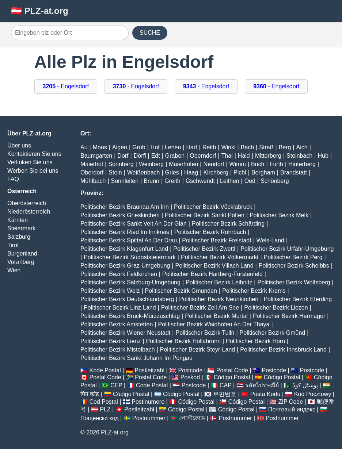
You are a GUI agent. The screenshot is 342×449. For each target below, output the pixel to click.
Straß (266, 147)
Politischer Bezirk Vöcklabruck (213, 207)
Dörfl (140, 156)
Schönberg (275, 181)
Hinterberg (302, 164)
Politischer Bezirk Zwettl (204, 249)
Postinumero (148, 402)
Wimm (237, 164)
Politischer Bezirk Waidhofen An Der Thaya (213, 324)
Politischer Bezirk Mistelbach (117, 349)
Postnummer (149, 418)
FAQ (13, 179)
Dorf (122, 156)
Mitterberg (268, 156)
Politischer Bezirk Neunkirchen (218, 299)
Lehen (173, 147)
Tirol (13, 245)
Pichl (239, 172)
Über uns (19, 145)
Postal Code (232, 370)
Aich (302, 147)
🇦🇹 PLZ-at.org (39, 11)
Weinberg (151, 164)
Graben (175, 156)
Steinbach (299, 156)
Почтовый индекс (291, 409)
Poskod (190, 377)
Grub (138, 147)
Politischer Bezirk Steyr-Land (197, 349)
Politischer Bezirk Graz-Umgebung (125, 265)
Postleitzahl (149, 370)
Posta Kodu (265, 394)
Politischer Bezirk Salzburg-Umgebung (130, 282)
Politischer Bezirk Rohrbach (210, 232)
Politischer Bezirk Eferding (297, 299)
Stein (115, 172)
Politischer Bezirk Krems (253, 291)
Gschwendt (200, 181)
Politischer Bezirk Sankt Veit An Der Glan (133, 223)
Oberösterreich (26, 203)
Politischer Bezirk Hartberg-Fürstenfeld (212, 274)
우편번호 (224, 394)
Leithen (229, 181)
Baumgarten (96, 156)
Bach (247, 147)
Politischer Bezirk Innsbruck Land (283, 349)
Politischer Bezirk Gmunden (181, 291)
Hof (155, 147)
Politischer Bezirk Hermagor (289, 316)
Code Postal (152, 385)
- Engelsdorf (66, 86)
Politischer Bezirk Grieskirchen (120, 215)
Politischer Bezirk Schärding (228, 223)
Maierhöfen (183, 164)
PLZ (105, 409)
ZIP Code (290, 402)
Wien (13, 270)
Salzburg (18, 237)
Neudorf (214, 164)
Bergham (263, 172)
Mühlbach (93, 181)
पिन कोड (89, 394)
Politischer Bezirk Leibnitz (219, 282)
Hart (191, 147)
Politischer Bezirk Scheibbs (294, 265)
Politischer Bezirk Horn (255, 341)
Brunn (151, 181)
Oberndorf (203, 156)
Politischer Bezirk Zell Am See (200, 307)
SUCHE (150, 33)
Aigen (119, 147)
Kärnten (17, 220)
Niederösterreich (28, 211)
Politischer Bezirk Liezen (276, 307)
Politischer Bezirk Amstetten (116, 324)
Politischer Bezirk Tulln (204, 333)
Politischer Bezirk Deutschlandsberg (127, 299)
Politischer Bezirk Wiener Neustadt (125, 333)
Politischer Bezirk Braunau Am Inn (124, 207)
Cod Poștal (103, 402)
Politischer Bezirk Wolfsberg (294, 282)
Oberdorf (91, 172)
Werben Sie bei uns (32, 171)
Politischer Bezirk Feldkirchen (118, 274)
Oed (249, 181)
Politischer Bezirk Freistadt (216, 240)
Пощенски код (99, 418)
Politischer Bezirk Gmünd (272, 333)
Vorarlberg (20, 262)
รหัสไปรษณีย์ (262, 385)
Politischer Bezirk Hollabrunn (183, 341)
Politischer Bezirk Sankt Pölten (204, 215)
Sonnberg (120, 164)
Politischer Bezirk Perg (293, 257)
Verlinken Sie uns (30, 162)
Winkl (228, 147)
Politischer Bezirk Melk (279, 215)
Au (84, 147)
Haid (244, 156)
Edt (155, 156)
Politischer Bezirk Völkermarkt (220, 257)
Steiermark (21, 228)
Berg (285, 147)
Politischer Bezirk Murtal (216, 316)
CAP (226, 385)
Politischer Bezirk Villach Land (214, 265)
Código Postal (232, 377)
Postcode (190, 370)
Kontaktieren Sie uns (34, 154)
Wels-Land (270, 240)
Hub (323, 156)
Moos (100, 147)
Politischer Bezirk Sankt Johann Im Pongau (136, 358)
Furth (276, 164)
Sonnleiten (125, 181)
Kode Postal (105, 370)
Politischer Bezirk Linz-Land (120, 307)
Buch (257, 164)
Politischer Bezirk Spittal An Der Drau (128, 240)
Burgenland (22, 253)
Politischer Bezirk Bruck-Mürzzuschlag (130, 316)
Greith (172, 181)
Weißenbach (143, 172)
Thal (227, 156)
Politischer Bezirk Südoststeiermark (130, 257)
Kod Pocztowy (312, 394)
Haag (191, 172)
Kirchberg (215, 172)
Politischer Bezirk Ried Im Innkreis (124, 232)
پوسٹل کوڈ (305, 385)
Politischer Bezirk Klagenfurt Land (124, 249)
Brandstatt (293, 172)
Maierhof (91, 164)
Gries (172, 172)
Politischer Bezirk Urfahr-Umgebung (287, 249)
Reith (209, 147)
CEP (116, 385)
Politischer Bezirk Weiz (110, 291)
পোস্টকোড (192, 418)
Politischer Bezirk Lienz (110, 341)
